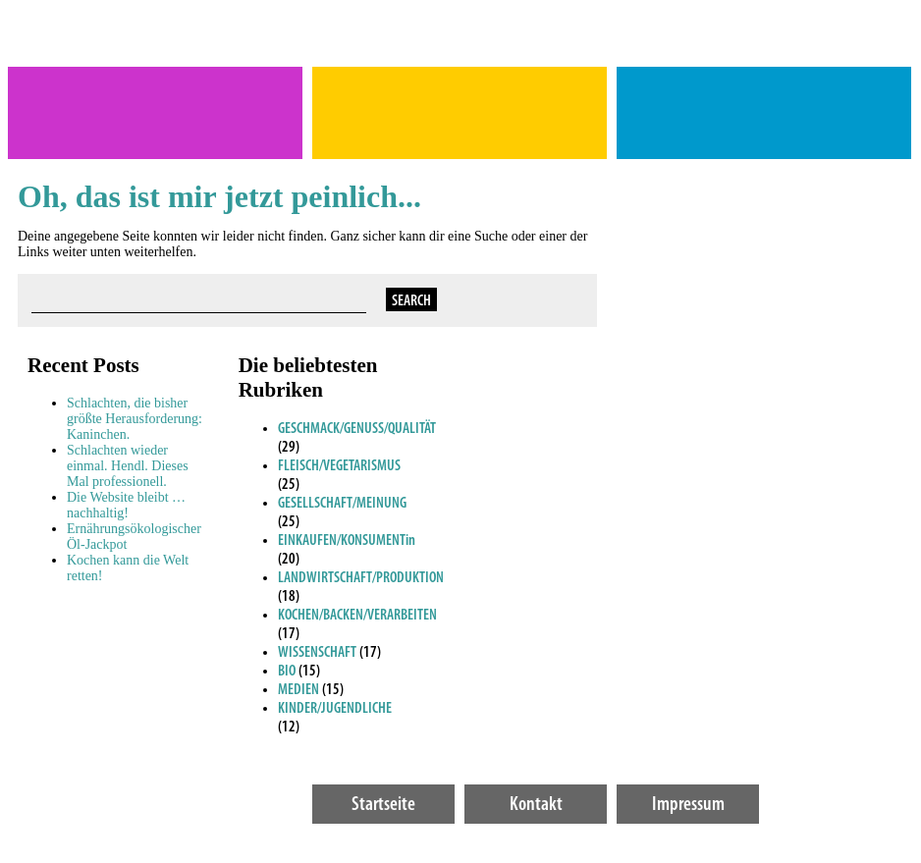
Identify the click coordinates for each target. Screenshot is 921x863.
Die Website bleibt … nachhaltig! (126, 505)
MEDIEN (298, 690)
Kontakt (536, 805)
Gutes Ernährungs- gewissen (764, 113)
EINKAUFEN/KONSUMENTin (346, 541)
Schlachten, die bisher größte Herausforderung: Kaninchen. (134, 419)
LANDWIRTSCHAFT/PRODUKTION (361, 578)
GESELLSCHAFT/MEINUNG (342, 504)
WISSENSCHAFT (317, 653)
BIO (287, 671)
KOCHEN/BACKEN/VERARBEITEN (357, 615)
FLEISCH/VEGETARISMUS (339, 466)
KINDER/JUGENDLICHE (335, 709)
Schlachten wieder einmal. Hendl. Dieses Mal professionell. (128, 466)
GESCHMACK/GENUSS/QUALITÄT (357, 429)
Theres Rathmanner (155, 113)
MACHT (459, 113)
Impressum (688, 805)
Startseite (383, 805)
